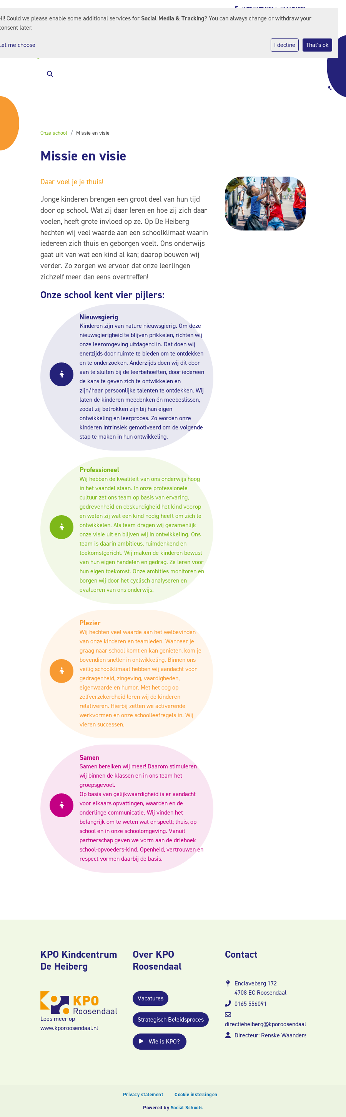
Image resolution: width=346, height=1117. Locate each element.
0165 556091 (251, 1004)
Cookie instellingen (196, 1094)
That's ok (317, 45)
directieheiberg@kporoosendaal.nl (268, 1024)
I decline (284, 45)
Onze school (53, 133)
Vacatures (150, 998)
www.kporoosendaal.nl (69, 1028)
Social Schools (187, 1107)
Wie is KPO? (159, 1041)
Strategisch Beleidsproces (171, 1019)
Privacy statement (143, 1094)
